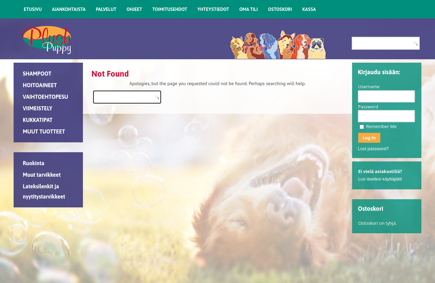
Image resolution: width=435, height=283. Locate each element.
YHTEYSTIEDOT (213, 9)
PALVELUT (106, 9)
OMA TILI (248, 9)
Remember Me (378, 126)
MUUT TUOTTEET (44, 131)
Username (369, 86)
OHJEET (134, 9)
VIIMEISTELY (37, 108)
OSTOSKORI (280, 9)
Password (368, 107)
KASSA (309, 9)
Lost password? (373, 148)
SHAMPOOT (37, 73)
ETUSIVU (33, 9)
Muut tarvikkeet (41, 175)
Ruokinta (33, 163)
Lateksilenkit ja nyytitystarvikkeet (44, 191)
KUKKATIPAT (37, 120)
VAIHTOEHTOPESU (45, 97)
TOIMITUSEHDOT (169, 9)
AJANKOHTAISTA (69, 9)
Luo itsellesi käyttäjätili (380, 179)
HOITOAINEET (40, 85)
